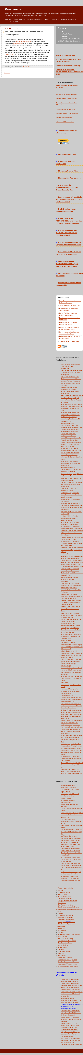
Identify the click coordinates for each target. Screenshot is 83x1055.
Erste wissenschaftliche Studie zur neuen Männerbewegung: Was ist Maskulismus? (69, 199)
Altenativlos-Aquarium (65, 898)
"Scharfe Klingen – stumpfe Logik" (70, 305)
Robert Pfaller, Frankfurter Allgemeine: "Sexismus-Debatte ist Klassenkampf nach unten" (71, 596)
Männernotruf (62, 930)
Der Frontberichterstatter (65, 905)
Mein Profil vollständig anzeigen (70, 41)
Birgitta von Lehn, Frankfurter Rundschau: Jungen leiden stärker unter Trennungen (71, 495)
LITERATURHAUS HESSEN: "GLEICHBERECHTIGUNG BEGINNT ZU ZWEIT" (69, 72)
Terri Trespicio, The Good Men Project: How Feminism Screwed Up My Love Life (71, 859)
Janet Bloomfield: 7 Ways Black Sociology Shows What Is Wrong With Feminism (71, 759)
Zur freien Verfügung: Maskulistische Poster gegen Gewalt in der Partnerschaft (67, 263)
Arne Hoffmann (67, 34)
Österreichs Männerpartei (66, 920)
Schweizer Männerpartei (65, 917)
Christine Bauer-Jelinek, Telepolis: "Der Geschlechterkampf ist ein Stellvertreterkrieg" (71, 602)
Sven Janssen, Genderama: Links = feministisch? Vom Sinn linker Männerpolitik (71, 372)
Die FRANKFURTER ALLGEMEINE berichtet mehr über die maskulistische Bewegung (69, 221)
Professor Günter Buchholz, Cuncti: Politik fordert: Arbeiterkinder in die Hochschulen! (72, 533)
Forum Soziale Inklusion (65, 888)
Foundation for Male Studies (67, 941)
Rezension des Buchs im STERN (66, 94)
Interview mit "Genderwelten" (65, 122)
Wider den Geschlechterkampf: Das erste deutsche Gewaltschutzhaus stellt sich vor (72, 815)
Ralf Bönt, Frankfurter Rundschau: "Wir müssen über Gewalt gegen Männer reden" (71, 484)
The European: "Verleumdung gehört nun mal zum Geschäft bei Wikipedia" (71, 1019)
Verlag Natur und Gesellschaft (67, 901)
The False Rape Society (65, 939)
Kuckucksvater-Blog (64, 896)
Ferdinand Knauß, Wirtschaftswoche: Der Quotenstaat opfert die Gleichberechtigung (72, 556)
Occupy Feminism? (67, 798)
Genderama (13, 9)
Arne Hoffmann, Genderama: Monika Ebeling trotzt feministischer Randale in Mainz (72, 573)
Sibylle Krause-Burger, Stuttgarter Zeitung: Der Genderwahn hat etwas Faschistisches (71, 444)
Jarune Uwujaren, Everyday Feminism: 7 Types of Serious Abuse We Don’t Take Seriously (70, 878)
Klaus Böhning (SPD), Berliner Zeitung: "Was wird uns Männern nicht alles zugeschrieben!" (71, 586)
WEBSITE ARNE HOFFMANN (65, 55)
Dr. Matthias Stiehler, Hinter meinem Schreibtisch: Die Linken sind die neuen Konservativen (71, 451)
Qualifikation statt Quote (65, 915)
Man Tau (60, 890)
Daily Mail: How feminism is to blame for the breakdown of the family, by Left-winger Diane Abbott (71, 771)
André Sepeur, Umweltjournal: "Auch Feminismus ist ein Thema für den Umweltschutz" (71, 630)
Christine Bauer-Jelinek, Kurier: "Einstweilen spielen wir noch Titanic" (70, 609)
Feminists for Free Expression (67, 960)
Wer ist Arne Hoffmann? (67, 154)
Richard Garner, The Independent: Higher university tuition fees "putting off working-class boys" (71, 723)
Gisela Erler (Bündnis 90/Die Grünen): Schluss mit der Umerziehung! (69, 579)
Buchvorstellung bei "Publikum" (66, 109)
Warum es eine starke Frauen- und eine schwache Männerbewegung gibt (71, 832)
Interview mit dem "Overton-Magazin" (67, 113)
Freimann (61, 949)
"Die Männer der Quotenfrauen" (69, 341)
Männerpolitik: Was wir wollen (70, 178)
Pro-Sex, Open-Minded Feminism (68, 962)
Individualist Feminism (65, 957)
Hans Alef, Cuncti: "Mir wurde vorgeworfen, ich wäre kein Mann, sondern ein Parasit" (71, 615)
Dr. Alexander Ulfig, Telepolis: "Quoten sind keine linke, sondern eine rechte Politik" (71, 543)
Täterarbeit (61, 928)
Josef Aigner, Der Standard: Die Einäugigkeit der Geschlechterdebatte (70, 421)
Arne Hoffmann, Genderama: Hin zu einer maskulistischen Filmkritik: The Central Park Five (71, 700)
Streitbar (60, 913)
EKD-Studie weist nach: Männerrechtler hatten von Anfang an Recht (71, 821)
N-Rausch (61, 932)
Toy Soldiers (62, 955)
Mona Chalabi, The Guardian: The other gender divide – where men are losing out (71, 716)
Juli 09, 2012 (27, 67)
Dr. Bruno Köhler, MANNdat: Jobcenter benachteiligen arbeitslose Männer (69, 518)
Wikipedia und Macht (67, 998)
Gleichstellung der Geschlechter (68, 966)
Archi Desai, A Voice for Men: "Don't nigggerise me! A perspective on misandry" (72, 752)
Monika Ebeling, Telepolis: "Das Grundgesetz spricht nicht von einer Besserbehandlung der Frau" (72, 567)
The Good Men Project (65, 943)
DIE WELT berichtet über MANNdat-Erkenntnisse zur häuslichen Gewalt (66, 233)
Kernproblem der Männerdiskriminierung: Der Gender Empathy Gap (67, 187)
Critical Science (10, 54)
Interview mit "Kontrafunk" (64, 117)
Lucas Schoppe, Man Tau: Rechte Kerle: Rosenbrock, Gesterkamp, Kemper (71, 678)
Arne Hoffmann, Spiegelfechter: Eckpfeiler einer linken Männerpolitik (70, 366)
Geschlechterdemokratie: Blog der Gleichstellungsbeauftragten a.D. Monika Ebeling (69, 909)
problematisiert (18, 44)
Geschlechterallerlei (64, 892)
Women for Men (63, 945)
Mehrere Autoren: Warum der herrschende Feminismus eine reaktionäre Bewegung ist (70, 415)
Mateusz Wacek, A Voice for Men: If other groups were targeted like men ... (72, 765)
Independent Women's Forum (67, 964)
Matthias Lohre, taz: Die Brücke (70, 503)
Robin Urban (62, 903)
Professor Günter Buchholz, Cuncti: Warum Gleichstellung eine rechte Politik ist (72, 550)
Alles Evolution (62, 894)
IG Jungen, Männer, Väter (68, 171)
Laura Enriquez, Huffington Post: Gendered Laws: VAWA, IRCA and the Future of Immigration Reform (71, 746)
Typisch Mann (62, 947)
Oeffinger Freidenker (64, 951)
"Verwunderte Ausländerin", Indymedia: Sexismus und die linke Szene (71, 457)
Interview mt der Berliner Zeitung (66, 99)
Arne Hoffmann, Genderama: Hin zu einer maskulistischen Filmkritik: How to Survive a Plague (71, 706)
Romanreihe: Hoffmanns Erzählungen (68, 66)
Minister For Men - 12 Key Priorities (69, 934)
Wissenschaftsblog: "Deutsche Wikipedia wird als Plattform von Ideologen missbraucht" (71, 1013)
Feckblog (61, 953)
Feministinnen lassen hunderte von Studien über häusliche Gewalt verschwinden (72, 994)
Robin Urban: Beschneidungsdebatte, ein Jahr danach (71, 685)
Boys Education (63, 936)
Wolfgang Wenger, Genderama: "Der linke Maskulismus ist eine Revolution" (70, 383)
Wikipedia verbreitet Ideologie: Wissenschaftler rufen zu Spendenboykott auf (70, 1034)
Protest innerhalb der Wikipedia (70, 990)
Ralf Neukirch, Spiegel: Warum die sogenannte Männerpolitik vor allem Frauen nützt (72, 507)
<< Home (7, 73)
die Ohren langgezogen (23, 41)
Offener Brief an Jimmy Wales (70, 987)
